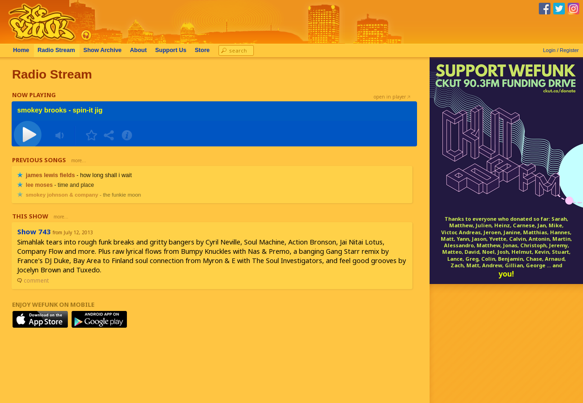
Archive (102, 50)
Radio (56, 50)
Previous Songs (39, 160)
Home (21, 50)
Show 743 (34, 231)
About (138, 50)
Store (202, 50)
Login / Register (561, 50)
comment (33, 280)
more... (78, 160)
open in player (392, 96)
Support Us (170, 50)
